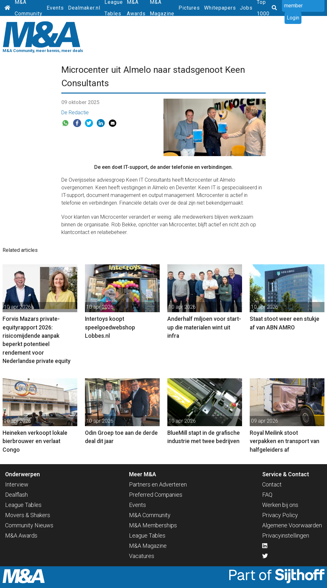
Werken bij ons (280, 504)
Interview (16, 484)
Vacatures (141, 556)
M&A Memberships (153, 525)
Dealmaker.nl (84, 8)
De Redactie (75, 112)
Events (55, 8)
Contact (272, 484)
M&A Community (150, 515)
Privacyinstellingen (285, 535)
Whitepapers (220, 8)
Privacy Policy (280, 515)
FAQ (267, 494)
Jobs (246, 8)
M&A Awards (21, 535)
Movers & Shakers (27, 515)
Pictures (189, 8)
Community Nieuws (29, 525)
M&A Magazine (148, 545)
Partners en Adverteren (158, 484)
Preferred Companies (155, 494)
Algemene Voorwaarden (292, 525)
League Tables (23, 504)
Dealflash (16, 494)
